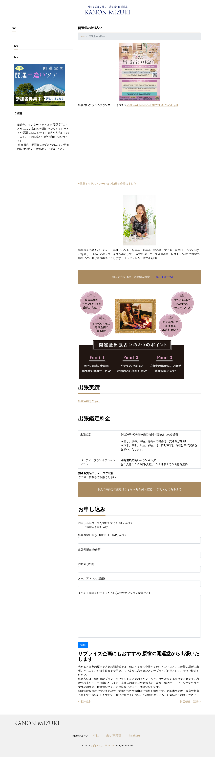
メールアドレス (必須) (139, 582)
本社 (96, 735)
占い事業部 (113, 735)
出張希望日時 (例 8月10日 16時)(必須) (139, 539)
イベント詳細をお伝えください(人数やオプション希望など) (139, 614)
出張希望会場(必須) (139, 553)
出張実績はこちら (89, 401)
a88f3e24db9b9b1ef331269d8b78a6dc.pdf (152, 105)
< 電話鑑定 (84, 701)
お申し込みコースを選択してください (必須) (105, 525)
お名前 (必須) (139, 567)
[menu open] (178, 10)
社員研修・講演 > (190, 701)
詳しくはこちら (165, 277)
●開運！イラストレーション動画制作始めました (107, 183)
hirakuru (134, 735)
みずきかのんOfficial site (102, 745)
